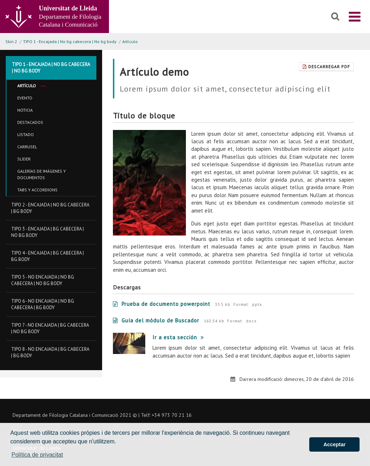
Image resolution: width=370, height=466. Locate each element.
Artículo (130, 41)
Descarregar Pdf (326, 66)
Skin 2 (11, 41)
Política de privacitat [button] (37, 455)
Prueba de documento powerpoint (161, 303)
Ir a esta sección (178, 337)
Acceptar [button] (334, 444)
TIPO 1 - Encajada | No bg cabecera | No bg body (70, 41)
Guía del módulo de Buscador (156, 320)
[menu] (354, 16)
